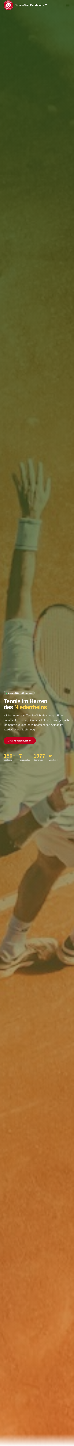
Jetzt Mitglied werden (19, 740)
